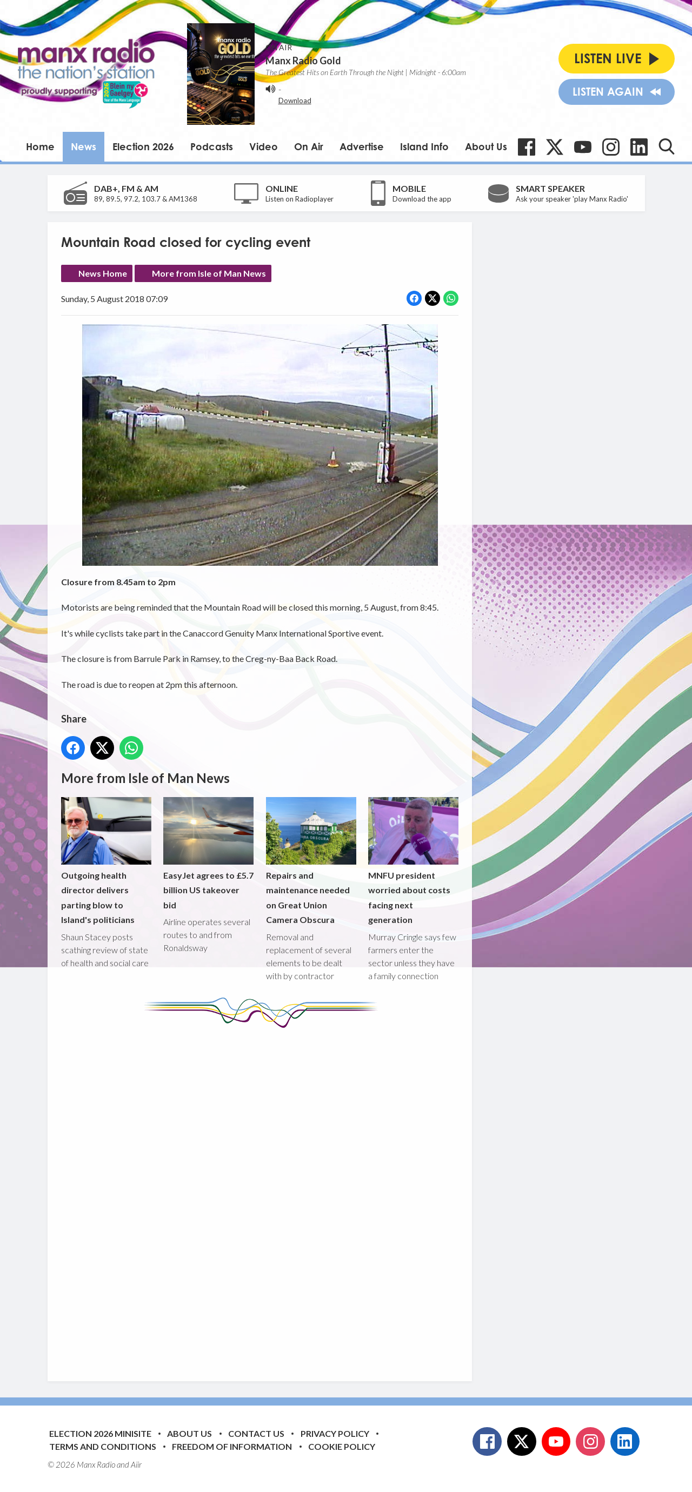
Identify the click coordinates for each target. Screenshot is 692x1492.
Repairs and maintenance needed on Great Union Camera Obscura (310, 861)
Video (263, 146)
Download (294, 100)
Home (40, 146)
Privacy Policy (335, 1433)
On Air (308, 146)
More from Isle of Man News (209, 273)
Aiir (136, 1464)
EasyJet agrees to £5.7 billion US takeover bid (208, 853)
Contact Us (256, 1433)
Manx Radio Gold (303, 60)
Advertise (362, 146)
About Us (486, 146)
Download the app (421, 199)
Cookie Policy (341, 1446)
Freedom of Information (232, 1446)
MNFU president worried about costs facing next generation (413, 861)
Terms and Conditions (102, 1446)
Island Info (424, 146)
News (83, 146)
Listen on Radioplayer (299, 199)
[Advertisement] (264, 1196)
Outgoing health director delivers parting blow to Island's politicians (106, 861)
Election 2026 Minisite (100, 1433)
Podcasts (211, 146)
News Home (102, 273)
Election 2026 (143, 146)
